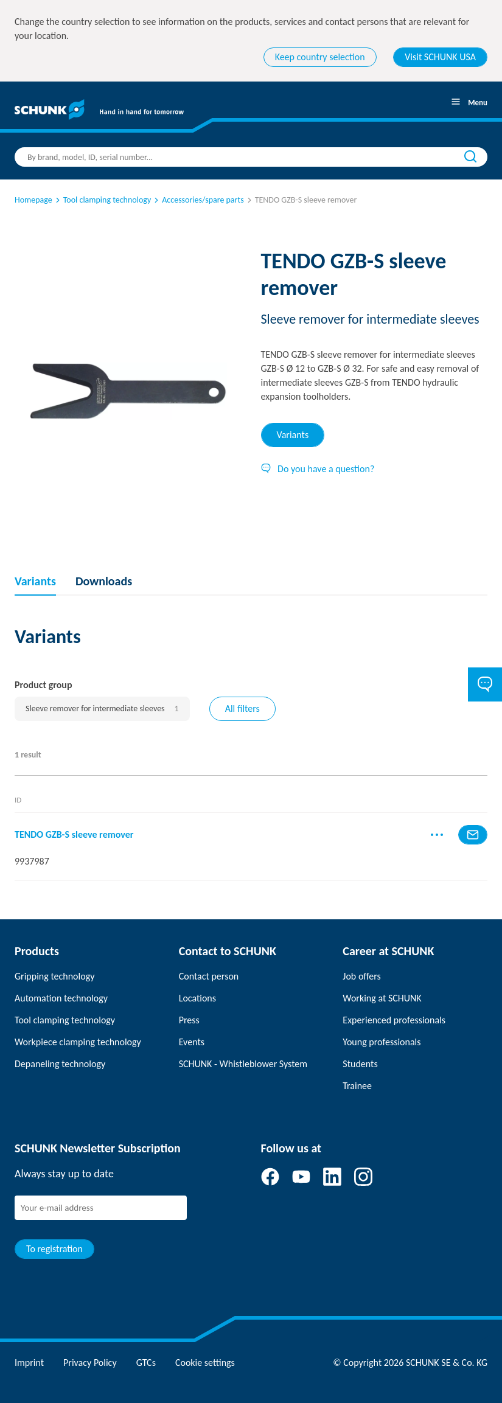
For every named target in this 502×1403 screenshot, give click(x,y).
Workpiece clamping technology (78, 1042)
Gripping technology (54, 976)
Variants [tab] (293, 434)
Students (360, 1064)
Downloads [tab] (103, 581)
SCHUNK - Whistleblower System (243, 1064)
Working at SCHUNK (382, 998)
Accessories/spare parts (197, 200)
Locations (197, 998)
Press (189, 1020)
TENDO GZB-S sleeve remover (74, 834)
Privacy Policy (90, 1362)
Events (191, 1042)
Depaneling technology (60, 1064)
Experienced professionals (394, 1020)
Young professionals (381, 1042)
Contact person (209, 976)
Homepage (33, 200)
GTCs (146, 1362)
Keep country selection (320, 57)
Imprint (29, 1362)
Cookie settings (205, 1362)
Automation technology (61, 998)
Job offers (361, 976)
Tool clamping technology (102, 200)
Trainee (357, 1085)
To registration (54, 1249)
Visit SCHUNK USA (440, 57)
